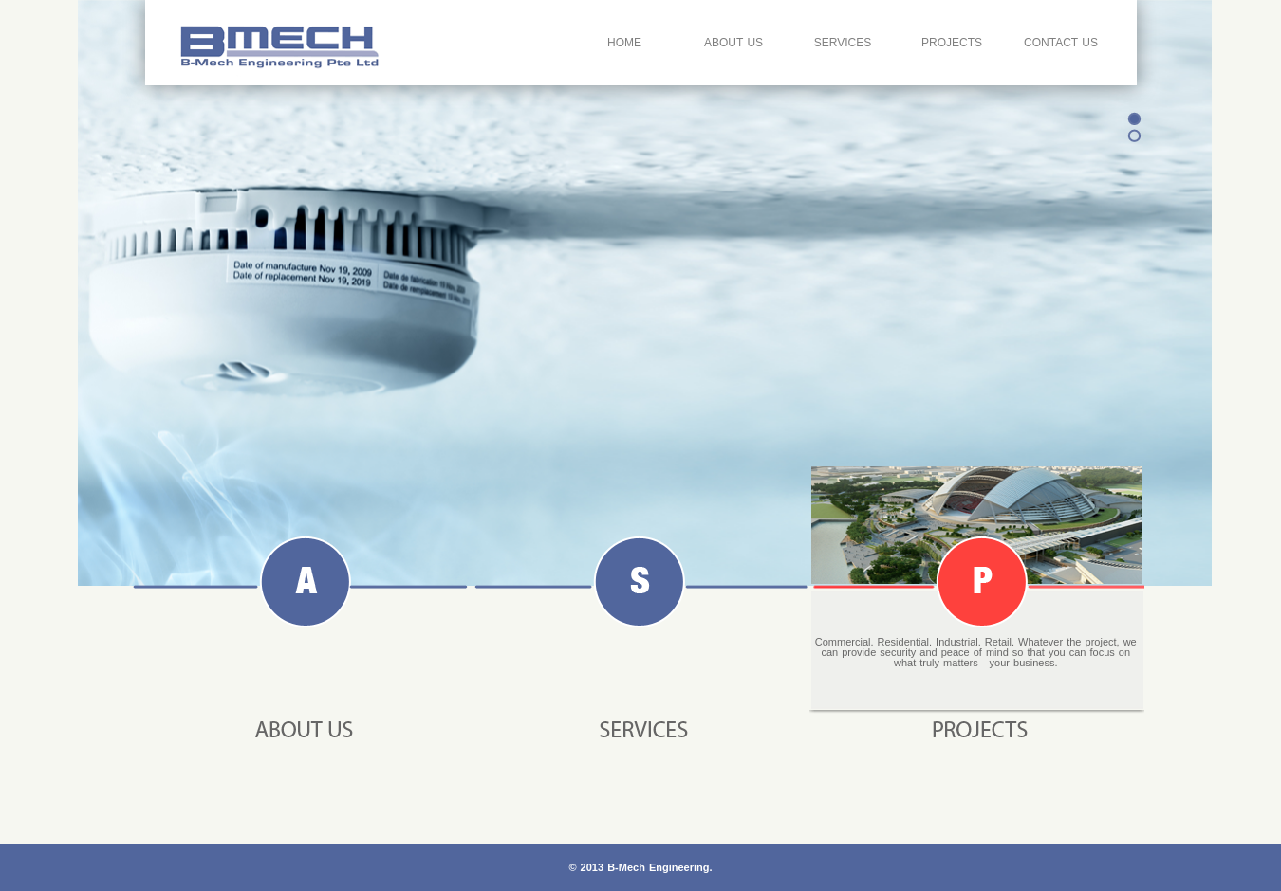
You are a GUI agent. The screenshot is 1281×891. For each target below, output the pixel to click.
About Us (733, 42)
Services (842, 42)
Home (624, 42)
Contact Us (1061, 42)
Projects (951, 42)
